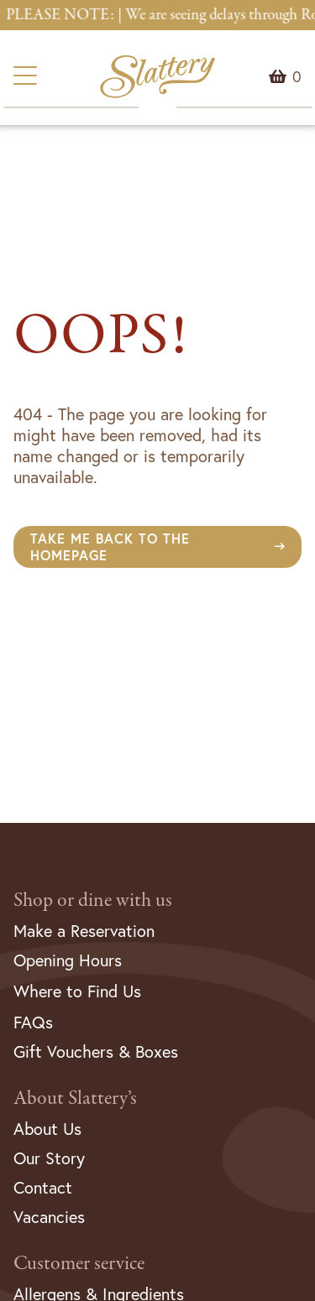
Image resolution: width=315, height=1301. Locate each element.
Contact (42, 1187)
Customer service (78, 1264)
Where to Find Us (77, 991)
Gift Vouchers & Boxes (95, 1051)
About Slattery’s (75, 1098)
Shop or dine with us (92, 900)
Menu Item (297, 76)
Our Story (49, 1158)
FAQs (33, 1022)
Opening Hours (67, 960)
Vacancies (49, 1216)
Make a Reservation (84, 930)
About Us (47, 1128)
